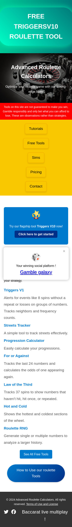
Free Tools (36, 143)
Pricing (36, 172)
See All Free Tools (36, 454)
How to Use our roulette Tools (36, 473)
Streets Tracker (17, 325)
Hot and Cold (15, 406)
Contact (36, 186)
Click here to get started (35, 234)
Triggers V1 (14, 290)
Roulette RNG (16, 428)
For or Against (16, 356)
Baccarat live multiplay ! (45, 515)
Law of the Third (18, 384)
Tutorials (36, 129)
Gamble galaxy (36, 272)
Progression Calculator (24, 341)
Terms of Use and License (42, 504)
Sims (36, 157)
